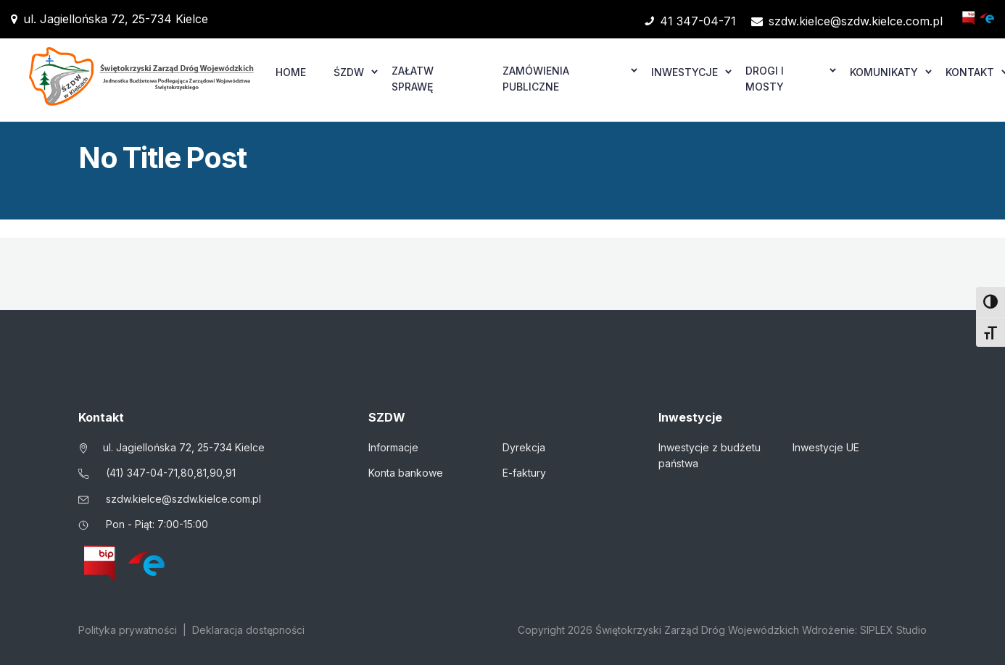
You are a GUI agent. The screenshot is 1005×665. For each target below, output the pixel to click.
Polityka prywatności (127, 630)
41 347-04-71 (690, 21)
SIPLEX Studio (893, 630)
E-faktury (524, 473)
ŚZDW (349, 72)
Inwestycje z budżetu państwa (709, 455)
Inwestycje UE (826, 447)
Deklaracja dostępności (248, 630)
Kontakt (970, 72)
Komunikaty (884, 72)
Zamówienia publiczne (535, 78)
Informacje (393, 447)
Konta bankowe (405, 473)
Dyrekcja (523, 447)
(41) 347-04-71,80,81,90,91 (171, 473)
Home (291, 72)
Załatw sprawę (413, 78)
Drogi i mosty (764, 78)
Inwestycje (684, 72)
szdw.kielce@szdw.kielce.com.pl (847, 21)
